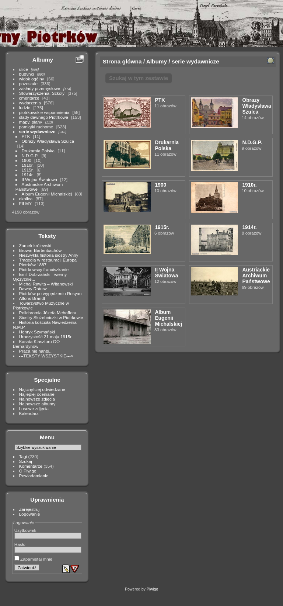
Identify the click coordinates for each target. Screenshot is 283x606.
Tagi (23, 456)
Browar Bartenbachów (40, 250)
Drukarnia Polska (38, 150)
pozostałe (28, 83)
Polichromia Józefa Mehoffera (47, 312)
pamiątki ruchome (36, 126)
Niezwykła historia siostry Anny (48, 255)
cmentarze (29, 98)
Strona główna (122, 61)
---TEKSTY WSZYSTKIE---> (46, 355)
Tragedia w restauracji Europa (48, 259)
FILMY (25, 203)
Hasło (19, 544)
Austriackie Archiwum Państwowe (256, 275)
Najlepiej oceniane (37, 394)
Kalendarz (29, 413)
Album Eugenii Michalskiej (47, 193)
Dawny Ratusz (33, 288)
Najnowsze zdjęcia (37, 399)
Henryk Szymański (37, 331)
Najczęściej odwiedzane (42, 389)
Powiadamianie (34, 475)
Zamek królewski (35, 245)
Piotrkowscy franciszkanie (44, 269)
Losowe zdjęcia (34, 408)
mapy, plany (30, 122)
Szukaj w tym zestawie (138, 78)
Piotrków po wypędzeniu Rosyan (50, 293)
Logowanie (29, 514)
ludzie (25, 107)
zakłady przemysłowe (39, 88)
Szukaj (25, 461)
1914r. (28, 174)
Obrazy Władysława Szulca (48, 141)
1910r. (28, 165)
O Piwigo (27, 470)
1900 (26, 160)
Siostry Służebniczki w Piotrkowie (51, 317)
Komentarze (30, 466)
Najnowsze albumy (37, 403)
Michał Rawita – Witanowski (46, 283)
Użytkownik (25, 530)
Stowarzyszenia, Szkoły (42, 93)
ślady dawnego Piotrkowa (43, 117)
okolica (26, 198)
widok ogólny (31, 78)
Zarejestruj (29, 509)
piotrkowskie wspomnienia (44, 112)
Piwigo (152, 589)
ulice (23, 69)
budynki (26, 74)
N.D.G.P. (30, 155)
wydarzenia (30, 102)
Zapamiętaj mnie (33, 559)
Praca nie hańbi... (36, 351)
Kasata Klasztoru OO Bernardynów (36, 344)
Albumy (42, 59)
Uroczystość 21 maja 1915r (45, 336)
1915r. (28, 169)
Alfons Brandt (32, 298)
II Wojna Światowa (39, 179)
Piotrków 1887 (33, 264)
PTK (26, 136)
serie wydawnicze (37, 131)
